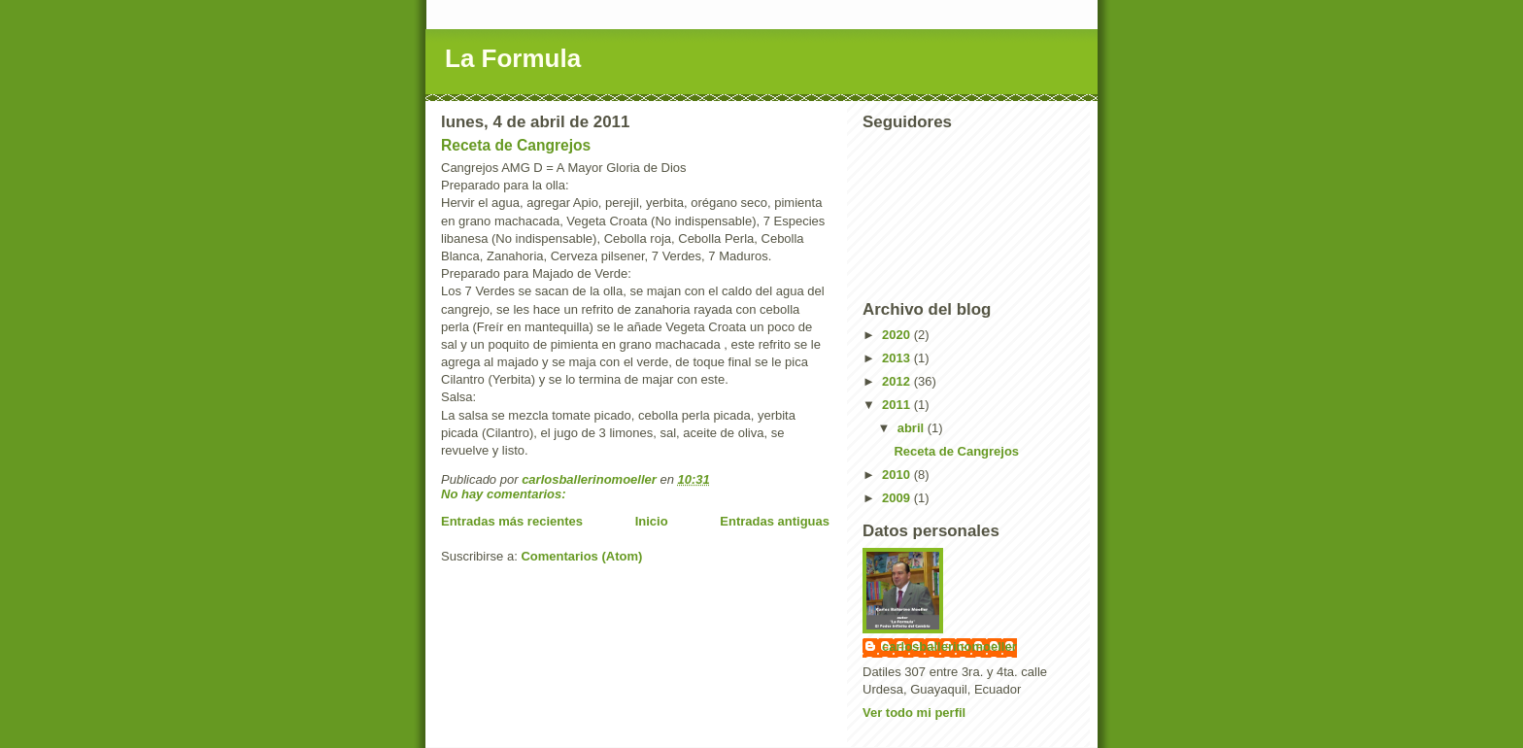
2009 (898, 498)
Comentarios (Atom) (581, 556)
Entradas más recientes (512, 521)
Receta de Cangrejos (516, 145)
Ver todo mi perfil (914, 712)
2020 (898, 334)
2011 (898, 404)
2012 (898, 381)
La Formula (513, 58)
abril (912, 428)
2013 (898, 358)
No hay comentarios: (505, 494)
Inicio (651, 521)
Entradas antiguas (774, 521)
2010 (898, 474)
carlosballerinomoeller (949, 646)
